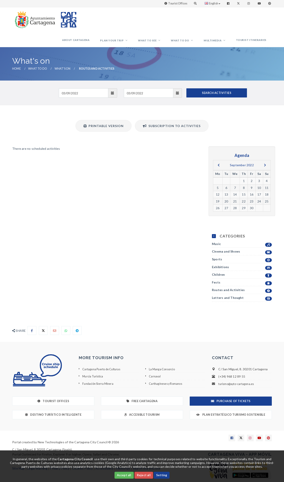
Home (16, 52)
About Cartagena (105, 20)
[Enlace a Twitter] (239, 3)
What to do (193, 21)
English (212, 3)
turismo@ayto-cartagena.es (238, 367)
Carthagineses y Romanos (167, 367)
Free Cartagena (142, 384)
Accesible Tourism (142, 398)
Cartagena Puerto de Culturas (104, 352)
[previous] (219, 148)
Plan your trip (136, 21)
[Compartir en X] (43, 314)
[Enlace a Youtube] (260, 3)
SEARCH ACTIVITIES (216, 76)
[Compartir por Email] (54, 314)
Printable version (103, 109)
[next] (265, 148)
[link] (34, 18)
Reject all (144, 475)
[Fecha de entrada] (83, 76)
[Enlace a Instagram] (249, 3)
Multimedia (221, 21)
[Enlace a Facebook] (228, 3)
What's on (63, 52)
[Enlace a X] (241, 421)
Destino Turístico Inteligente (53, 398)
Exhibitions (242, 251)
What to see (166, 21)
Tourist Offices (177, 3)
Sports (242, 243)
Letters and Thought (242, 281)
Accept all (124, 475)
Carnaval (155, 360)
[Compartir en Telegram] (77, 314)
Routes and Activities (242, 273)
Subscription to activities (172, 109)
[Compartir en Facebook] (32, 314)
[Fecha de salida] (148, 76)
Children (242, 258)
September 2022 (242, 148)
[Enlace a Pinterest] (270, 3)
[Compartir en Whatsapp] (65, 314)
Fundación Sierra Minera (99, 367)
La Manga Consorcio (163, 352)
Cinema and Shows (242, 235)
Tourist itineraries (254, 20)
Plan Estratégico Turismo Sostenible (230, 398)
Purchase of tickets (230, 384)
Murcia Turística (93, 360)
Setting (161, 475)
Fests (242, 266)
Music (242, 227)
